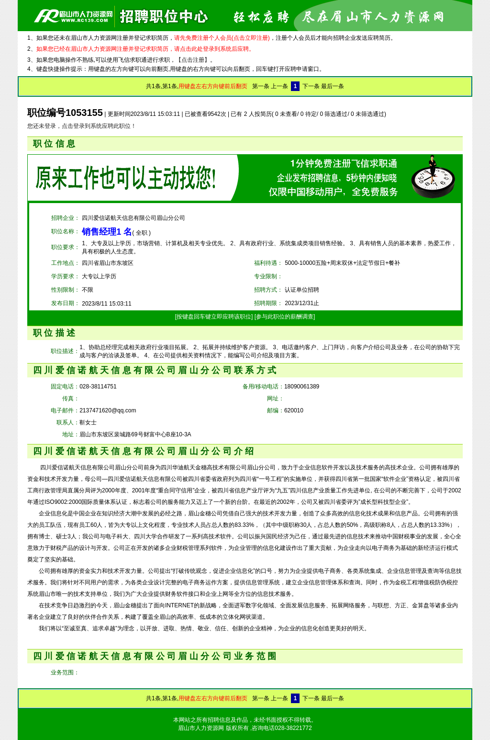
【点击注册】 (193, 60)
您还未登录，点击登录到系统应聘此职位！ (81, 126)
